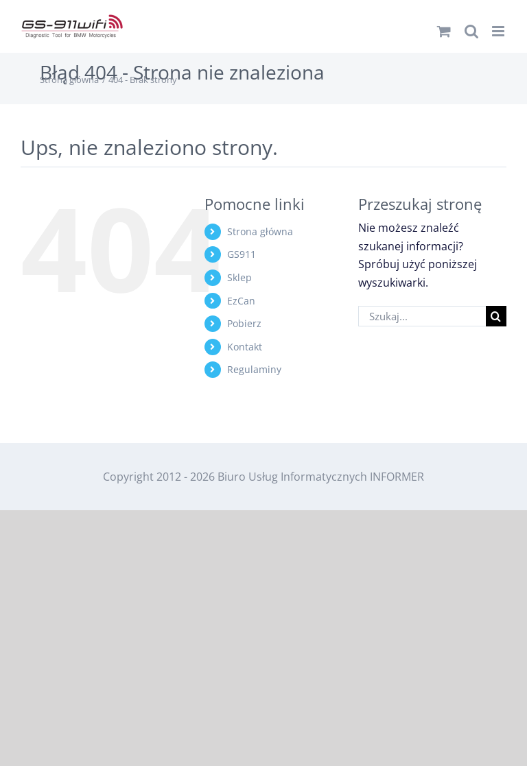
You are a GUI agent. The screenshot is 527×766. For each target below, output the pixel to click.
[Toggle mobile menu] (499, 31)
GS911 (241, 254)
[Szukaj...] (422, 316)
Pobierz (244, 323)
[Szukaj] (496, 316)
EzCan (241, 300)
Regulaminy (254, 369)
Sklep (239, 277)
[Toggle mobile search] (471, 31)
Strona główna (260, 231)
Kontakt (244, 346)
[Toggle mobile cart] (444, 31)
